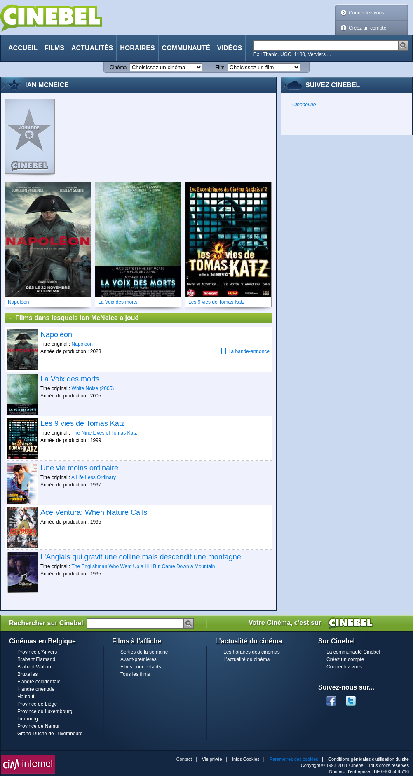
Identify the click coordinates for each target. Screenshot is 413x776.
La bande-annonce (245, 351)
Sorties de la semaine (144, 652)
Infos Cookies (246, 759)
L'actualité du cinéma (246, 659)
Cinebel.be (304, 105)
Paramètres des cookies (294, 759)
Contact (184, 759)
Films (54, 47)
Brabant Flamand (36, 659)
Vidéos (229, 47)
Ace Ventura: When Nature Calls (93, 512)
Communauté (186, 47)
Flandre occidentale (39, 682)
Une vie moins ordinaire (79, 468)
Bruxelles (27, 674)
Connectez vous (366, 13)
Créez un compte (367, 28)
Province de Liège (37, 704)
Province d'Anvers (37, 652)
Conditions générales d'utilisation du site (368, 759)
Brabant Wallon (34, 667)
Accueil (23, 47)
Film (220, 67)
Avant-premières (138, 659)
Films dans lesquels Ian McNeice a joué (73, 318)
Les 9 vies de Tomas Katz (82, 423)
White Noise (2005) (93, 388)
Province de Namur (38, 726)
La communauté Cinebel (353, 652)
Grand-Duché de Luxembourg (50, 733)
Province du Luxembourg (44, 711)
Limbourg (27, 719)
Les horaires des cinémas (251, 652)
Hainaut (25, 696)
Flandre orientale (35, 689)
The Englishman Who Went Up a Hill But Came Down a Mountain (143, 566)
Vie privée (212, 759)
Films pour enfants (140, 667)
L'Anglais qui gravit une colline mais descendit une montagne (140, 557)
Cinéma (118, 67)
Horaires (137, 47)
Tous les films (135, 674)
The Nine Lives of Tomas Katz (104, 433)
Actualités (92, 47)
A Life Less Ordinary (93, 477)
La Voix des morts (69, 379)
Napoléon (56, 334)
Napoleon (82, 344)
